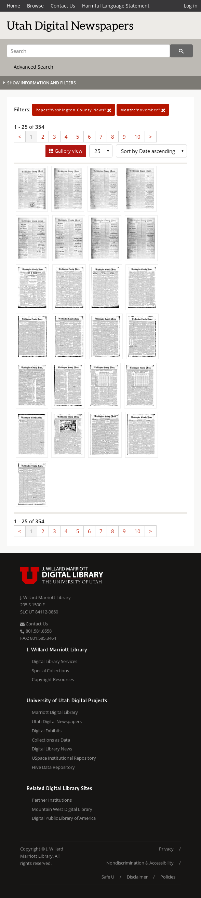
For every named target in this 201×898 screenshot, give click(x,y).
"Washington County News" (73, 109)
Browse (35, 5)
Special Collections (50, 670)
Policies (167, 877)
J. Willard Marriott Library (45, 597)
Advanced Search (33, 67)
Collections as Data (51, 740)
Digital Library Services (54, 661)
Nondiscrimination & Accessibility (140, 863)
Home (13, 5)
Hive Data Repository (53, 767)
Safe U (108, 877)
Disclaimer (137, 877)
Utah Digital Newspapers (57, 721)
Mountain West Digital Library (62, 809)
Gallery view (67, 151)
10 (137, 136)
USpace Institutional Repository (64, 758)
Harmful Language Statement (115, 5)
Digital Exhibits (47, 731)
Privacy (166, 849)
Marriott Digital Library (55, 712)
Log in (191, 5)
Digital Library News (52, 749)
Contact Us (63, 5)
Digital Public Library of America (64, 818)
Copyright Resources (53, 679)
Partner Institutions (52, 800)
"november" (142, 109)
